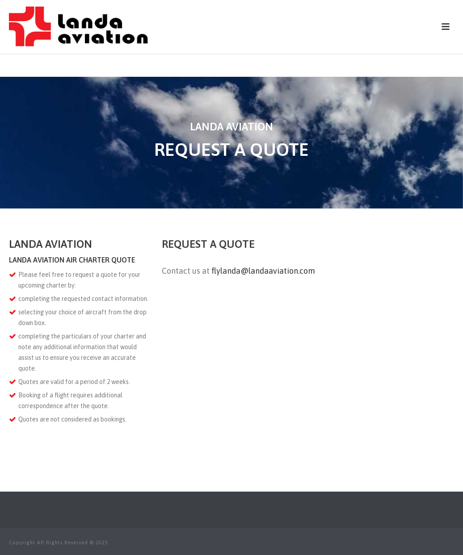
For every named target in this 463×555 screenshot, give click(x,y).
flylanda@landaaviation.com (263, 270)
